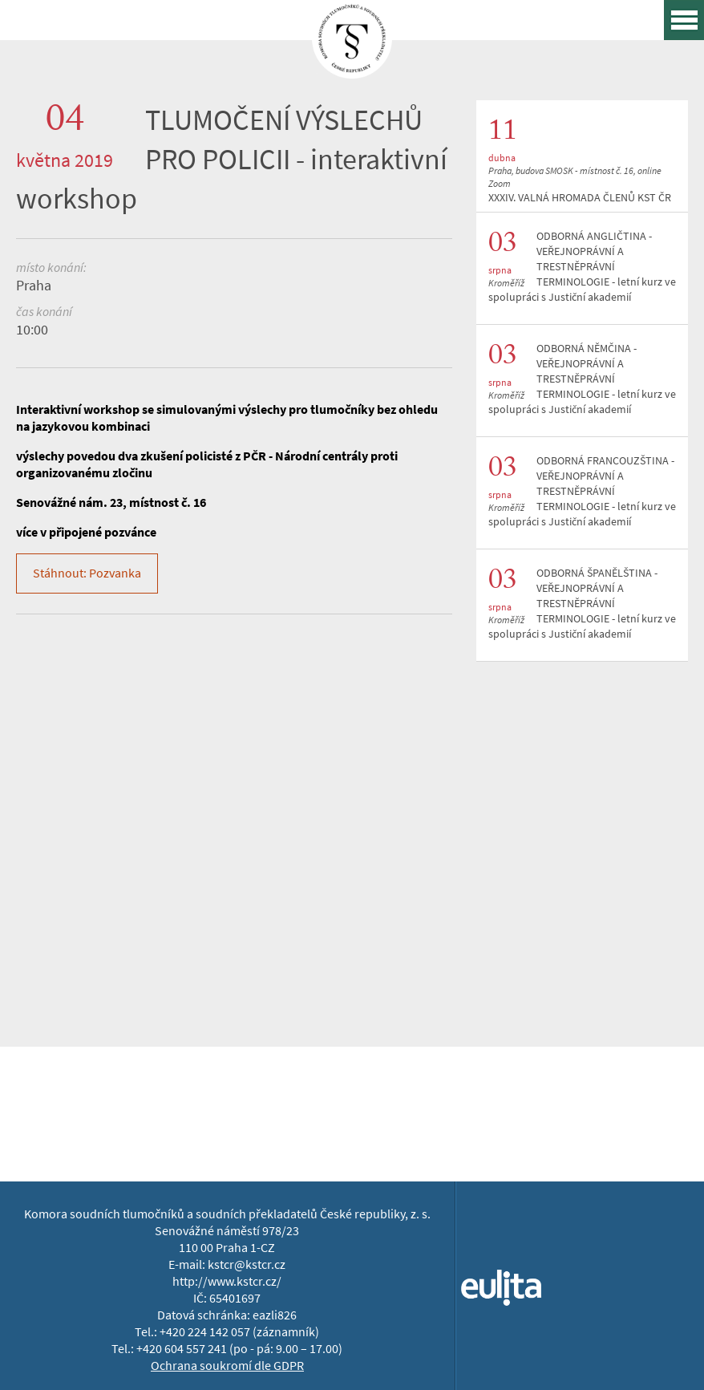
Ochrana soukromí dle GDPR (227, 1365)
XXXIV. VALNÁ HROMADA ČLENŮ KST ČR (579, 197)
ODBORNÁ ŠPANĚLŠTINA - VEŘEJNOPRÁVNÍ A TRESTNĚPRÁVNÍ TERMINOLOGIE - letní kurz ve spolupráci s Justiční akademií (582, 603)
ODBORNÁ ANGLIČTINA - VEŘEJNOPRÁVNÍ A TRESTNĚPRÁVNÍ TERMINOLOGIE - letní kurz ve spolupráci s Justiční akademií (582, 267)
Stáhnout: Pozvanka (87, 573)
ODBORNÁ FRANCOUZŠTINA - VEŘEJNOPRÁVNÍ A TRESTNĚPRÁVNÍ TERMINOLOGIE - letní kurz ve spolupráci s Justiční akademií (582, 491)
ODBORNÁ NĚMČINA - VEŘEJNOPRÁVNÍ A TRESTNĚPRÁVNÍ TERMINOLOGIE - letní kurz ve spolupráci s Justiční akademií (582, 379)
